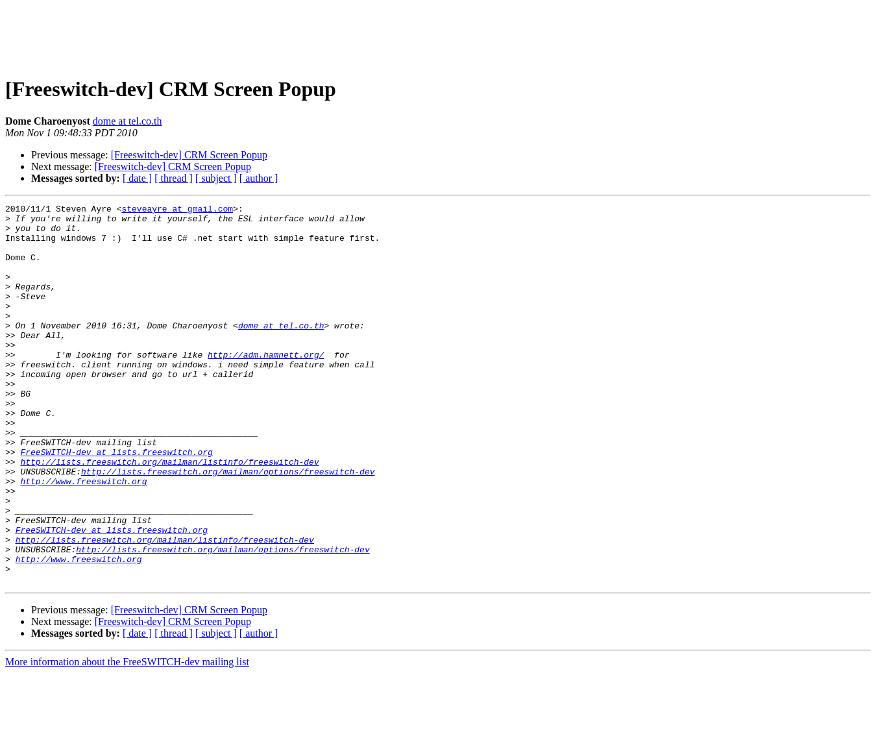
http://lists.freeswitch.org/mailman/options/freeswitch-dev (227, 526)
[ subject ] (216, 178)
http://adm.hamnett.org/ (266, 385)
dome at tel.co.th (127, 121)
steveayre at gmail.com (177, 210)
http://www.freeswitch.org (83, 537)
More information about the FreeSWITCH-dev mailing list (127, 737)
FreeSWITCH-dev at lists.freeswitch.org (116, 502)
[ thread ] (173, 178)
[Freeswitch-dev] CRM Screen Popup (189, 154)
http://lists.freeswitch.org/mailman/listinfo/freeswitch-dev (169, 514)
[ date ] (137, 178)
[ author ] (258, 178)
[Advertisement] (438, 34)
